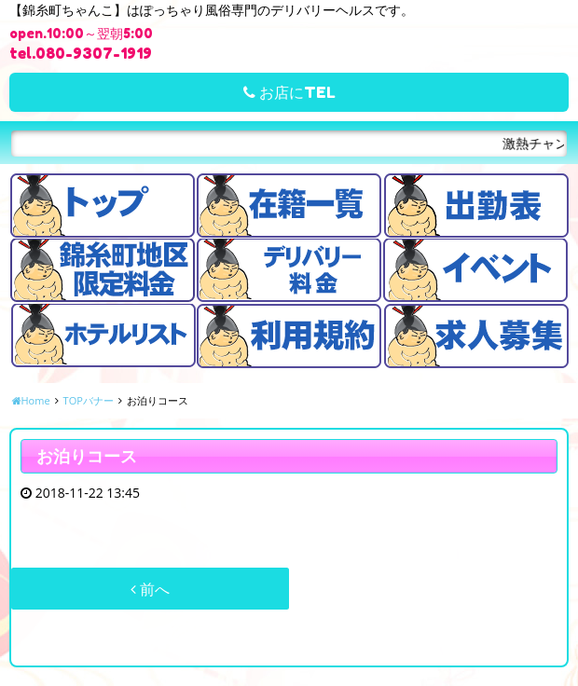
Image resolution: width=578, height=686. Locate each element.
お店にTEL (289, 92)
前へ (150, 589)
